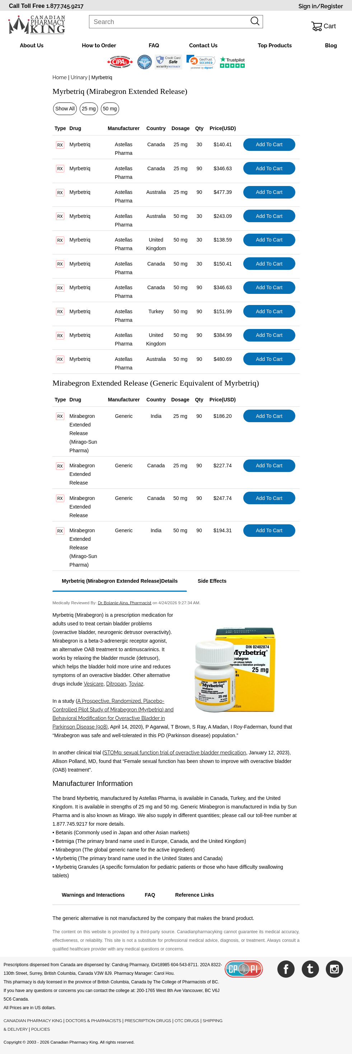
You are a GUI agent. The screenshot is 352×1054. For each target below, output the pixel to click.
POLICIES (40, 1029)
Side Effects (212, 581)
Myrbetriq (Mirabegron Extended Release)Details (120, 581)
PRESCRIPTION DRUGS (148, 1020)
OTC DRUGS (187, 1020)
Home (59, 77)
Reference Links (194, 895)
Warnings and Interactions (93, 895)
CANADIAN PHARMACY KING (33, 1020)
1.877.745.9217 (65, 6)
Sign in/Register (321, 6)
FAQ (154, 45)
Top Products (275, 45)
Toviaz (136, 684)
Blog (331, 45)
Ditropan (116, 684)
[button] (201, 62)
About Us (32, 45)
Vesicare (94, 684)
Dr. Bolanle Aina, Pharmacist (124, 602)
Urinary (79, 77)
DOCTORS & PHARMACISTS (93, 1020)
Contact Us (203, 45)
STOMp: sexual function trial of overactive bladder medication (175, 752)
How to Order (99, 45)
